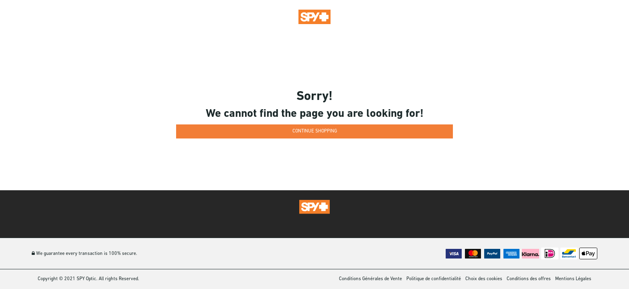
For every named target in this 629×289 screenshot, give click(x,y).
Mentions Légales (573, 279)
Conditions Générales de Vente (370, 279)
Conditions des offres (529, 279)
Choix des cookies (483, 279)
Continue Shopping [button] (314, 131)
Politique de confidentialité (433, 279)
